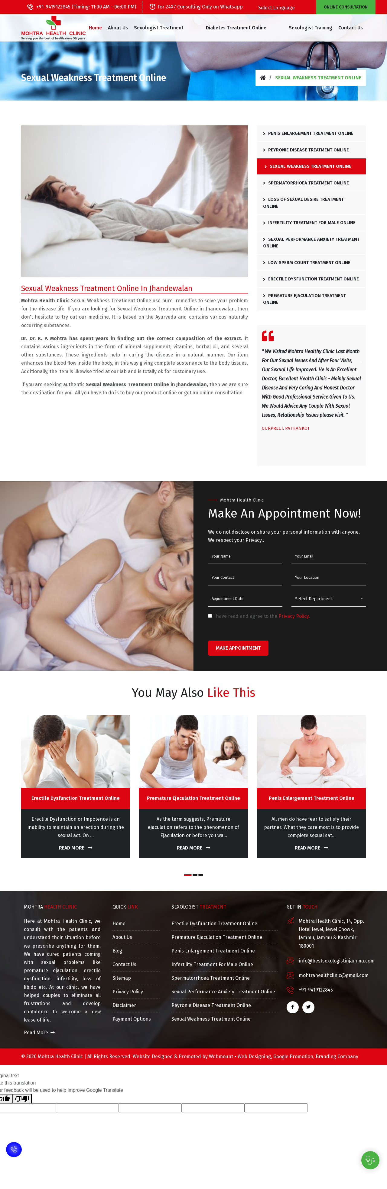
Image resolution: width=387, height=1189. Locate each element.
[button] (172, 27)
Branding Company (337, 1056)
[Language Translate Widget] (291, 8)
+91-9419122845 (316, 990)
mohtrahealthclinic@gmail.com (334, 975)
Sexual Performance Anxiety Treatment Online (311, 243)
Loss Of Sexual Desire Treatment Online (303, 203)
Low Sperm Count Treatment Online (306, 262)
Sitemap (121, 978)
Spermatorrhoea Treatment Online (306, 183)
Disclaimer (124, 1005)
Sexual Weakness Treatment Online (308, 166)
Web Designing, (255, 1056)
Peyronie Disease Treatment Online (306, 150)
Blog (117, 951)
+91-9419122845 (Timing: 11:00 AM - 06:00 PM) (81, 7)
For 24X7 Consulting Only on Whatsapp (196, 7)
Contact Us (339, 28)
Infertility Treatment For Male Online (309, 222)
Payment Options (131, 1019)
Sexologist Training (299, 28)
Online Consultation (346, 7)
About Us (129, 28)
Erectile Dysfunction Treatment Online (311, 279)
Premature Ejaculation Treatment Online (304, 299)
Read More (75, 848)
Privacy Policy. (294, 616)
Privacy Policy (127, 992)
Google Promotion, (293, 1056)
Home (106, 28)
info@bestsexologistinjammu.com (337, 961)
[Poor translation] (22, 1098)
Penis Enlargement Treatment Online (308, 133)
